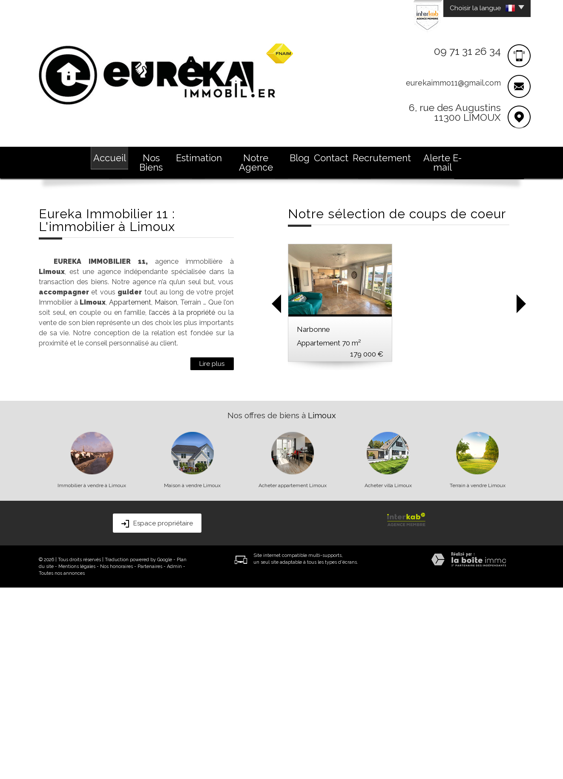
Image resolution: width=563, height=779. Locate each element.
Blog (300, 157)
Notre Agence (256, 162)
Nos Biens (151, 162)
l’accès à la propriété (182, 504)
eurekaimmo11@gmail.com (453, 82)
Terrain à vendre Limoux (478, 676)
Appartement (130, 494)
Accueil (109, 157)
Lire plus (212, 555)
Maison (166, 494)
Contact (331, 157)
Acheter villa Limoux (388, 676)
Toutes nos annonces (62, 765)
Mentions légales (76, 758)
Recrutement (382, 157)
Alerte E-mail (442, 162)
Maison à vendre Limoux (192, 676)
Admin (174, 758)
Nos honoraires (116, 758)
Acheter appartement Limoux (293, 676)
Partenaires (150, 758)
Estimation (199, 157)
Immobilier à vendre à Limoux (91, 676)
